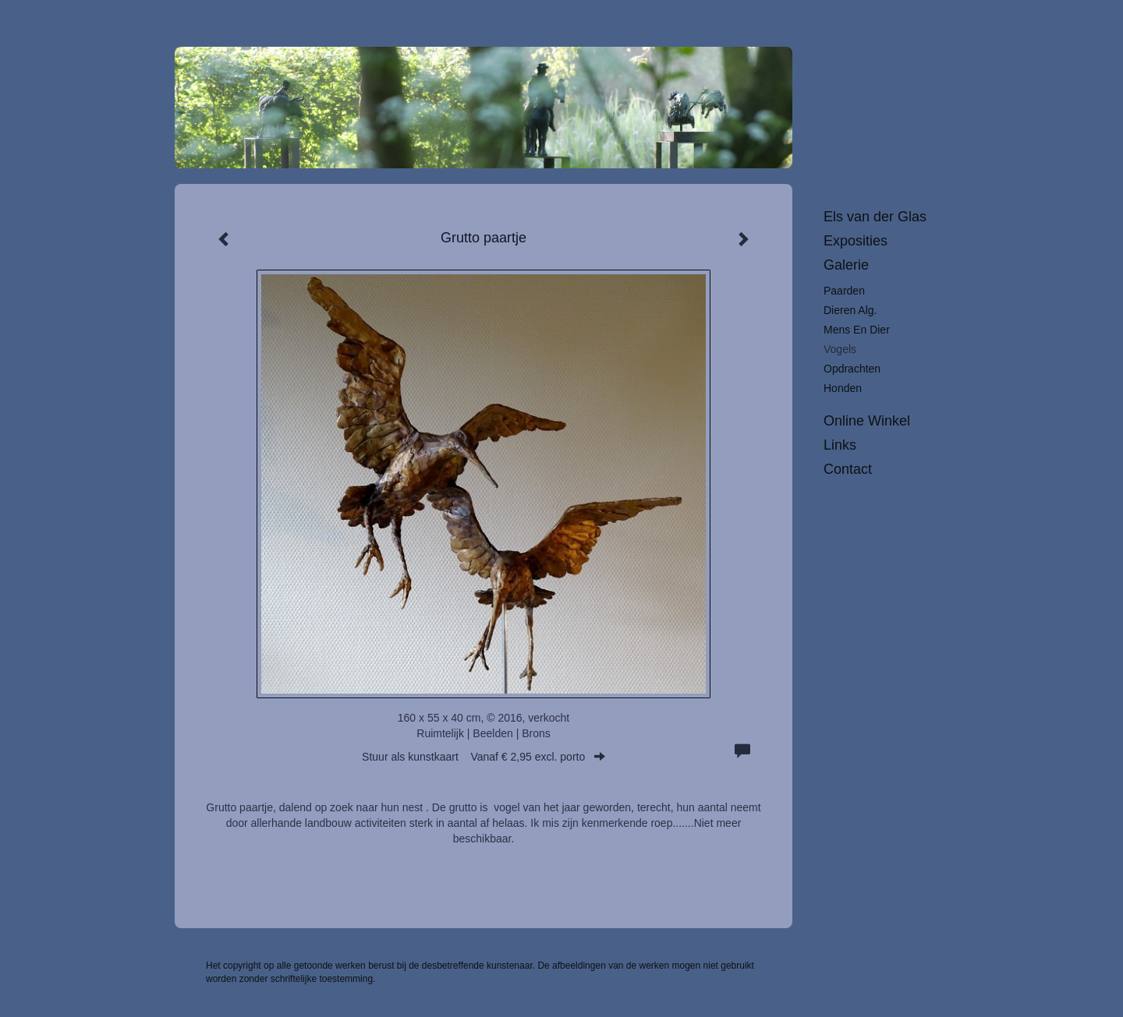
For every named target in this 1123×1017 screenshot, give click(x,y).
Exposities (855, 241)
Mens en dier (857, 329)
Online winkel (867, 421)
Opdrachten (852, 368)
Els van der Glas (875, 216)
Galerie (846, 265)
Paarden (844, 290)
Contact (848, 469)
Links (840, 445)
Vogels (840, 349)
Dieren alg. (850, 310)
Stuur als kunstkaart (483, 756)
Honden (843, 388)
